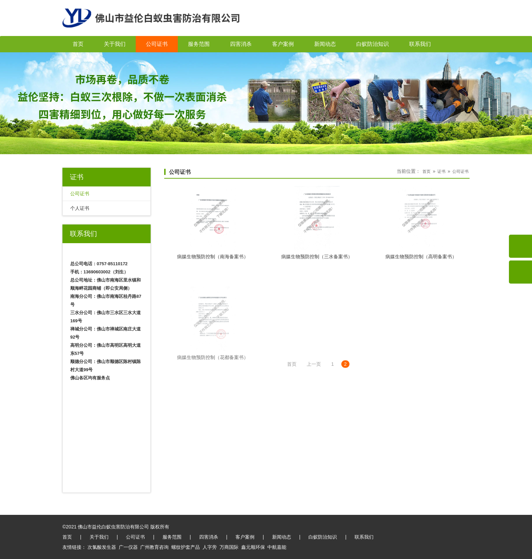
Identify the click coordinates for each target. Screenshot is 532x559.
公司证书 (157, 44)
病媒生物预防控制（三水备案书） (317, 259)
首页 (78, 44)
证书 (441, 171)
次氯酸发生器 (102, 547)
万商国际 (229, 547)
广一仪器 (128, 547)
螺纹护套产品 (185, 547)
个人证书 (79, 208)
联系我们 (420, 44)
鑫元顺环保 (253, 547)
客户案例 (283, 44)
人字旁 (210, 547)
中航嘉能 (276, 547)
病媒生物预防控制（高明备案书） (421, 259)
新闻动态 (325, 44)
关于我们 (115, 44)
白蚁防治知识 (372, 44)
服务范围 (199, 44)
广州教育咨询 (154, 547)
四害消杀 (241, 44)
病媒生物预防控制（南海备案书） (212, 259)
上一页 (314, 364)
